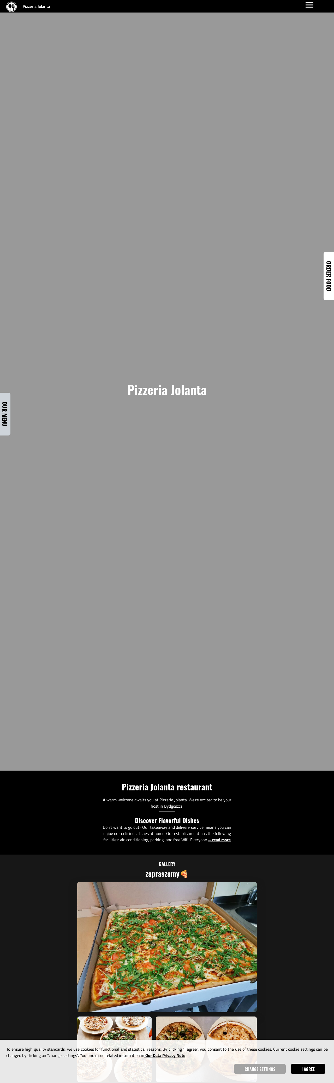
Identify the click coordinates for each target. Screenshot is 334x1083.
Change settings (259, 1069)
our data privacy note (164, 1055)
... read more (219, 840)
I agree (308, 1069)
